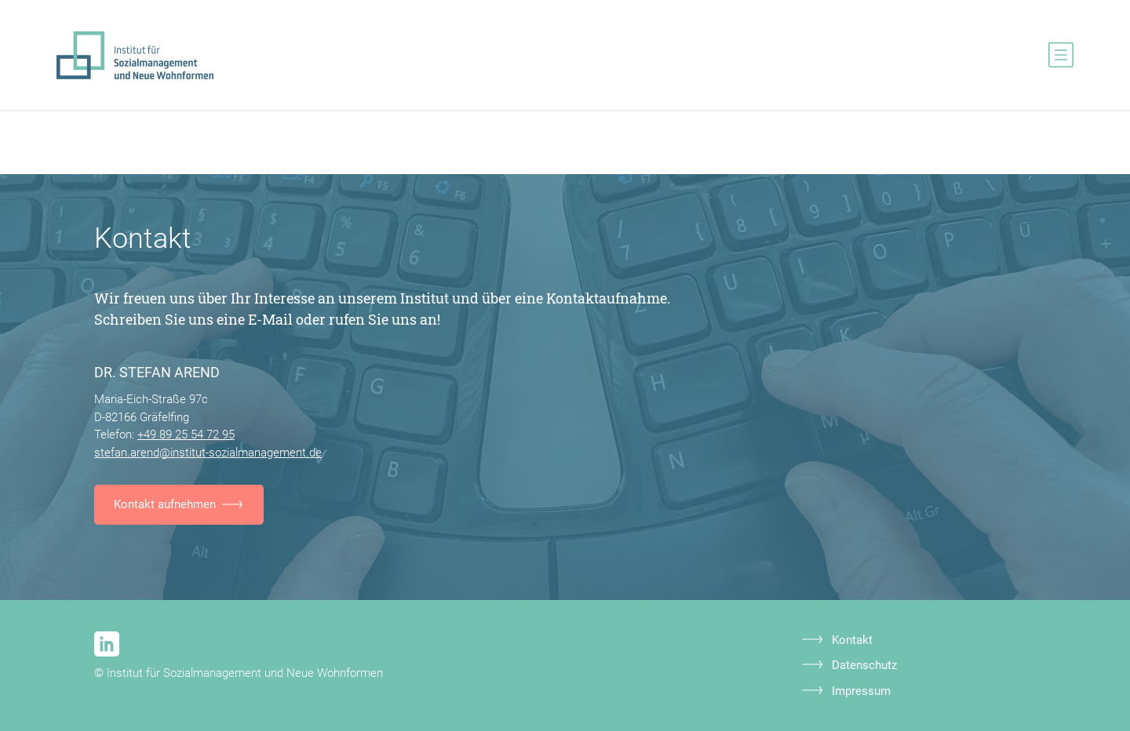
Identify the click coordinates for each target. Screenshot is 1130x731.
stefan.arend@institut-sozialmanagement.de (208, 453)
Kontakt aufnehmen (165, 504)
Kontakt (852, 640)
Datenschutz (864, 665)
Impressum (861, 691)
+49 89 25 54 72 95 (186, 434)
